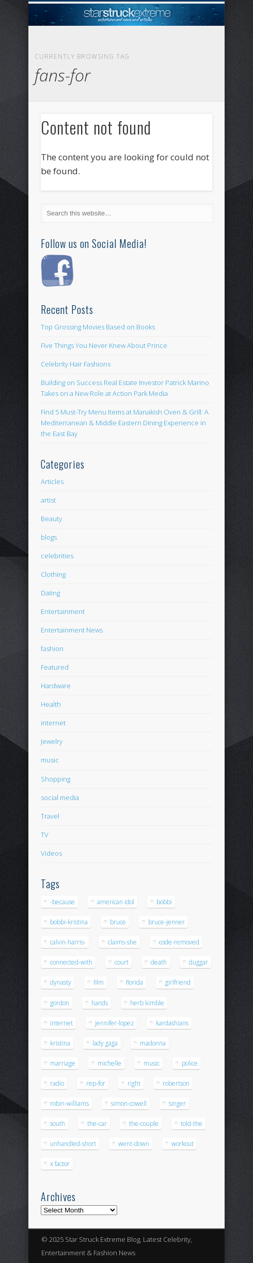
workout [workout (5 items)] (182, 1143)
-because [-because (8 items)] (62, 902)
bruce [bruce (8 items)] (118, 922)
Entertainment (63, 611)
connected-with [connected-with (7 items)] (71, 962)
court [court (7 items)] (122, 962)
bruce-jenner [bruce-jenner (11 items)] (166, 922)
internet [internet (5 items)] (61, 1023)
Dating (50, 592)
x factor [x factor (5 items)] (60, 1163)
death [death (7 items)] (159, 962)
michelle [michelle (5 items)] (109, 1063)
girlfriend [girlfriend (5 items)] (178, 982)
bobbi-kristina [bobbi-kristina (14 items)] (69, 922)
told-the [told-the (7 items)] (191, 1123)
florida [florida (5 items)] (134, 982)
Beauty (51, 518)
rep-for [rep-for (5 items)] (95, 1083)
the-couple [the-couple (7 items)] (144, 1123)
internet (53, 722)
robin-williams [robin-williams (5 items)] (69, 1103)
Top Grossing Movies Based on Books (98, 326)
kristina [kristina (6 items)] (60, 1043)
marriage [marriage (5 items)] (62, 1063)
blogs (49, 537)
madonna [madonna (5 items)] (153, 1043)
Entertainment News (72, 630)
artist (48, 500)
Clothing (53, 574)
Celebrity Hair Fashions (75, 364)
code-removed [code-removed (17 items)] (179, 942)
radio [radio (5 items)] (57, 1083)
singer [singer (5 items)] (177, 1103)
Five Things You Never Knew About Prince (104, 345)
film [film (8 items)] (98, 982)
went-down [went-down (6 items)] (133, 1143)
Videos (51, 853)
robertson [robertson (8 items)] (176, 1083)
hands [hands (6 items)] (99, 1003)
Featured (55, 667)
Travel (50, 816)
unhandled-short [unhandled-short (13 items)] (73, 1143)
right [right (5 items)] (134, 1083)
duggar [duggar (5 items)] (198, 962)
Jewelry (51, 741)
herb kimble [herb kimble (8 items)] (147, 1003)
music (50, 760)
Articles (52, 481)
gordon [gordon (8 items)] (59, 1003)
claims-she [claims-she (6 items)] (122, 942)
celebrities (57, 555)
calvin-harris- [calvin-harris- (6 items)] (68, 942)
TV (45, 834)
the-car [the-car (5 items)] (97, 1123)
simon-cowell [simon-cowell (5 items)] (129, 1103)
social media (60, 797)
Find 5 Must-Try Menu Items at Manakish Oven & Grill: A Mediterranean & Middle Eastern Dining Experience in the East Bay (125, 422)
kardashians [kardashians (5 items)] (172, 1023)
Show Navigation (187, 92)
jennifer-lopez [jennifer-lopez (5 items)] (114, 1023)
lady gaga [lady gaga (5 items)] (105, 1043)
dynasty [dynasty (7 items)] (60, 982)
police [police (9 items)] (190, 1063)
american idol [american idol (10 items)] (115, 902)
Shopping (55, 779)
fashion (52, 648)
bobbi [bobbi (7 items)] (164, 902)
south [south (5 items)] (57, 1123)
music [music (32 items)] (152, 1063)
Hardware (56, 685)
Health (51, 704)
